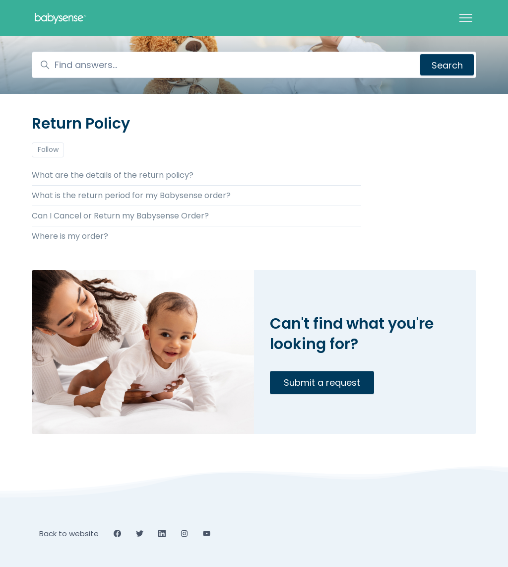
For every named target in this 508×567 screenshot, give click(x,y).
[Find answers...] (254, 65)
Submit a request (322, 382)
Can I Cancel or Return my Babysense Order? (120, 215)
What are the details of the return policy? (112, 175)
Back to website (69, 533)
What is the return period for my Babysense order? (131, 195)
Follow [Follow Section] (48, 149)
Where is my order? (70, 236)
